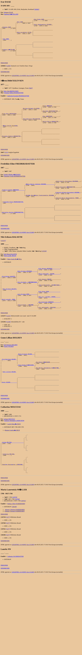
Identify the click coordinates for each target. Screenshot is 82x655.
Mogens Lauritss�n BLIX (12, 467)
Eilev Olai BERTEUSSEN (11, 99)
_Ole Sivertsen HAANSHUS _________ (49, 330)
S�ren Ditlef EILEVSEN (10, 137)
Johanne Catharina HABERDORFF (15, 554)
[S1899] (8, 73)
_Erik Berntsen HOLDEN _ (9, 390)
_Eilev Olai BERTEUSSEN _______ (11, 123)
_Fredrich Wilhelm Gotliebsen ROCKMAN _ (68, 209)
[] (3, 73)
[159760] (17, 544)
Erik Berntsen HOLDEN (10, 374)
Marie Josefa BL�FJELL (14, 281)
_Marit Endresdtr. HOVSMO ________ (49, 297)
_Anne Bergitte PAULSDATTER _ (31, 129)
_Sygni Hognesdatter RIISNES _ (43, 26)
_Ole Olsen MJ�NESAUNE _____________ (47, 393)
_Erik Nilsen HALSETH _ (8, 300)
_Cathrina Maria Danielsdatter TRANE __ (68, 215)
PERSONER (4, 70)
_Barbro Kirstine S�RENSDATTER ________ (68, 203)
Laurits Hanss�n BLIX (14, 461)
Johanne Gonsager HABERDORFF (15, 556)
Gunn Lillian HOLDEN (9, 404)
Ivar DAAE (6, 43)
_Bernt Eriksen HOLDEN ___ (26, 384)
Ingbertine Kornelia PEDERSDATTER (18, 103)
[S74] (6, 168)
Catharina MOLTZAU (9, 495)
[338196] (14, 551)
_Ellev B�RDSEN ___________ (51, 113)
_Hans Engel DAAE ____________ (43, 19)
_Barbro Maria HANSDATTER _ (51, 132)
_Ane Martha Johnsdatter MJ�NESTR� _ (47, 400)
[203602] (36, 9)
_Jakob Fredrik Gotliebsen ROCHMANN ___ (68, 197)
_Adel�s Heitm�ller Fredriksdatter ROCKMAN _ (40, 212)
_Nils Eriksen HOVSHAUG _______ (27, 294)
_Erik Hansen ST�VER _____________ (49, 304)
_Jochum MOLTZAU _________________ (12, 481)
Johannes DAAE (8, 12)
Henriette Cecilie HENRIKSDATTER (14, 191)
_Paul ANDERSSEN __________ (51, 126)
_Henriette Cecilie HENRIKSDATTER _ (12, 233)
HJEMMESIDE (5, 79)
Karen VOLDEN (9, 376)
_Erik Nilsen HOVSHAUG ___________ (49, 291)
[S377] (8, 562)
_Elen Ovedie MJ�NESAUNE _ (26, 397)
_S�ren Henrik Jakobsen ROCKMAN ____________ (40, 200)
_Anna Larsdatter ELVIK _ (24, 35)
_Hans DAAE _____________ (24, 22)
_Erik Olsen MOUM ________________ (49, 318)
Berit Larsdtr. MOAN (10, 278)
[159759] (14, 542)
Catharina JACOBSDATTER (15, 601)
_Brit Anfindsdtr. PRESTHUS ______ (49, 336)
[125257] (3, 263)
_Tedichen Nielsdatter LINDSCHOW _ (12, 507)
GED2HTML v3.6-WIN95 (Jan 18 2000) (23, 83)
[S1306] (8, 351)
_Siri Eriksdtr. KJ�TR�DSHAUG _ (28, 307)
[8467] (31, 96)
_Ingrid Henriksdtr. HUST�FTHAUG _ (49, 310)
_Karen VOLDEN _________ (9, 417)
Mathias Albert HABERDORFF (16, 548)
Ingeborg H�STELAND (11, 14)
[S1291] (8, 345)
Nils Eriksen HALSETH (10, 314)
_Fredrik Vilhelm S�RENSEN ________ (13, 206)
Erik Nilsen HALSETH (10, 276)
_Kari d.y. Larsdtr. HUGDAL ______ (49, 324)
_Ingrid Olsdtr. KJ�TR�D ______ (28, 333)
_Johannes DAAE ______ (8, 29)
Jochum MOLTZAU (9, 456)
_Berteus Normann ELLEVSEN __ (31, 117)
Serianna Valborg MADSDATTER (13, 100)
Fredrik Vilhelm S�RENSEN (12, 190)
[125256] (44, 273)
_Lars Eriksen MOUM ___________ (27, 321)
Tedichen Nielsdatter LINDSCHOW (14, 457)
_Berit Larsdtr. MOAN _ (8, 327)
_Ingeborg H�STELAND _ (8, 55)
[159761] (23, 545)
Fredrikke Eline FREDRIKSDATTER (13, 220)
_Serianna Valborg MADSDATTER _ (11, 149)
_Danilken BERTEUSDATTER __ (51, 120)
